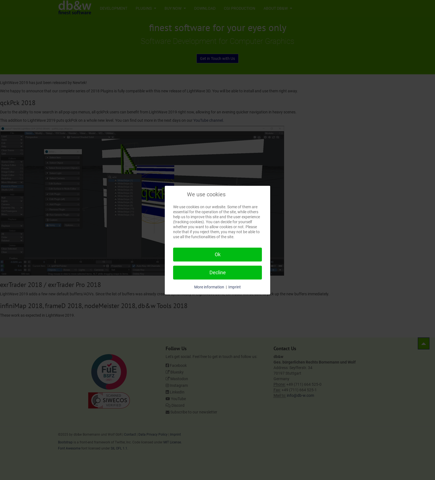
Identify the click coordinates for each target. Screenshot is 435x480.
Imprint (234, 287)
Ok (218, 254)
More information (209, 287)
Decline (217, 272)
